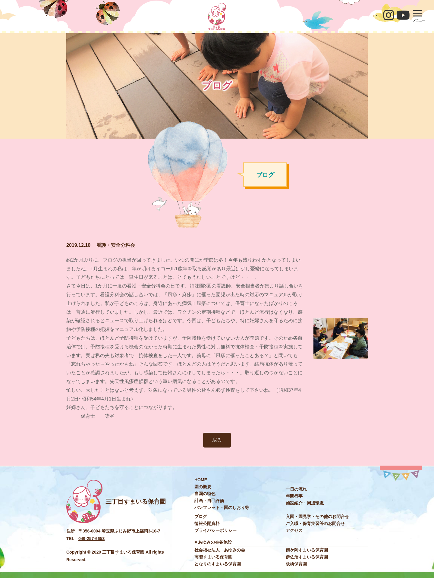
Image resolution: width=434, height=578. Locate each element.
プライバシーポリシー (215, 530)
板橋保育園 (296, 563)
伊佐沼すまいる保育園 (307, 556)
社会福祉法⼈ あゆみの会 (219, 550)
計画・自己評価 (209, 500)
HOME (200, 479)
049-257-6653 (91, 538)
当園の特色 (204, 493)
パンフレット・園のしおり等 (221, 507)
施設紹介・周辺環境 (305, 503)
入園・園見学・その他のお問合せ (317, 516)
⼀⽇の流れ (296, 489)
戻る (217, 439)
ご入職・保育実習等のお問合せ (315, 523)
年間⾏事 (294, 496)
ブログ (200, 516)
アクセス (294, 530)
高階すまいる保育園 (213, 556)
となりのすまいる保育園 (217, 563)
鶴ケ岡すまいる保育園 (307, 550)
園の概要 (202, 486)
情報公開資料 (207, 523)
